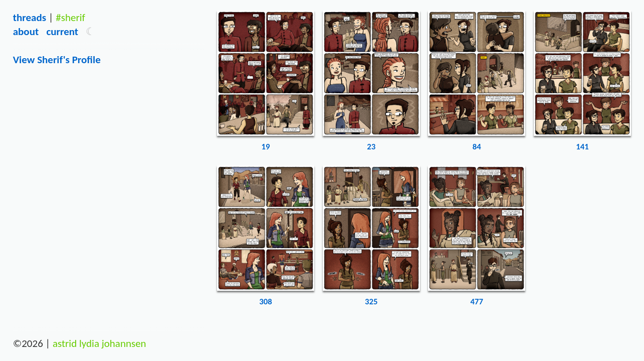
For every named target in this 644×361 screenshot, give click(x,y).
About (26, 31)
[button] (90, 31)
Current (62, 31)
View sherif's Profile (57, 59)
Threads (29, 17)
